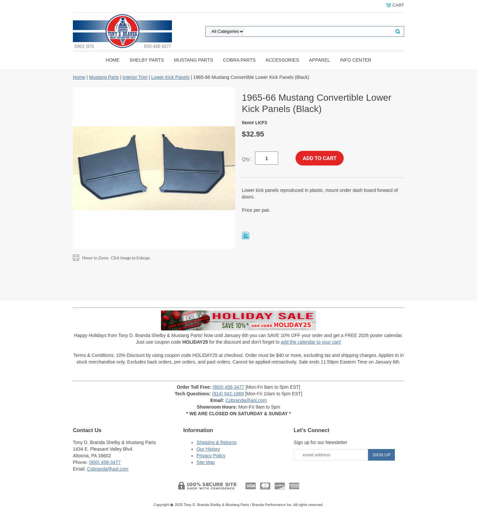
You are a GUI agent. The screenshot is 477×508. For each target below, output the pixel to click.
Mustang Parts (193, 60)
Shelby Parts (147, 60)
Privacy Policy (210, 455)
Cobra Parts (239, 60)
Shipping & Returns (216, 442)
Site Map (205, 462)
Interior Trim (135, 77)
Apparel (319, 60)
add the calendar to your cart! (311, 342)
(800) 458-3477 (228, 387)
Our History (208, 449)
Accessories (282, 60)
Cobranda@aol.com (246, 400)
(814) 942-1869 (228, 393)
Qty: (246, 159)
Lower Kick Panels (170, 77)
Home (113, 60)
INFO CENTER (355, 60)
